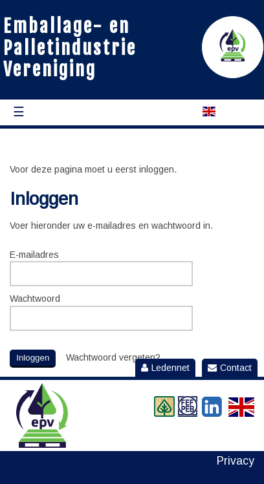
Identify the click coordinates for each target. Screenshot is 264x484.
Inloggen (32, 358)
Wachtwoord (35, 298)
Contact (230, 368)
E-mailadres (34, 254)
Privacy (235, 461)
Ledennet (165, 368)
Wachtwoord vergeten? (113, 357)
